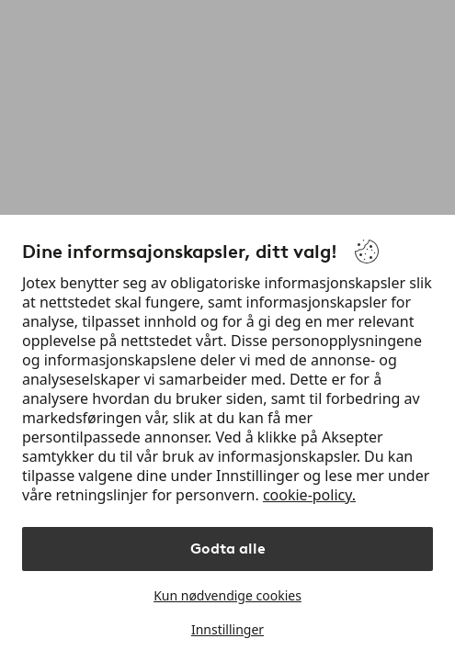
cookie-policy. (309, 495)
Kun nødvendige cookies (227, 595)
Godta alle (228, 548)
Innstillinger (227, 629)
